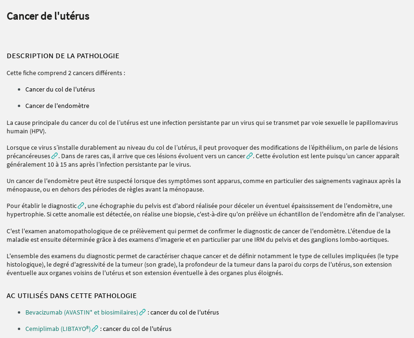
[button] (85, 312)
